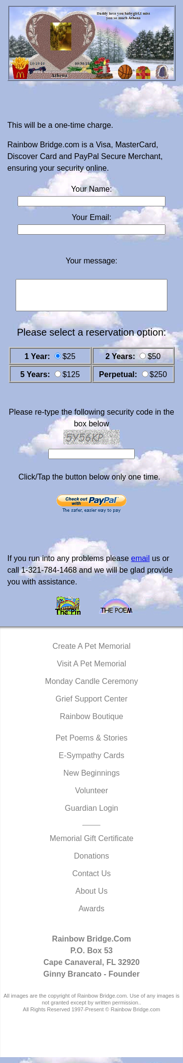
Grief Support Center (92, 705)
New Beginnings (91, 779)
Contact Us (91, 879)
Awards (91, 914)
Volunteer (91, 796)
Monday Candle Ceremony (91, 687)
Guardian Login (91, 814)
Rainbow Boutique (91, 722)
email (140, 564)
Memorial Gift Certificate (92, 844)
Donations (91, 862)
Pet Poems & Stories (92, 744)
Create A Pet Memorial (91, 652)
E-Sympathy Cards (91, 761)
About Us (92, 897)
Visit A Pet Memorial (91, 669)
